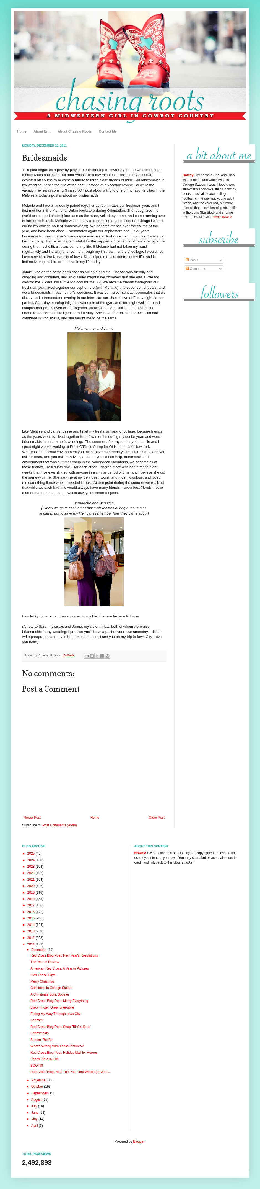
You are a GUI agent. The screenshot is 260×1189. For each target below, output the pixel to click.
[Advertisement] (210, 390)
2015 (31, 918)
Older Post (157, 818)
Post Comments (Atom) (59, 825)
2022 (31, 873)
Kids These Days (43, 975)
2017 (31, 905)
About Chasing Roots (75, 131)
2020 (31, 886)
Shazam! (36, 1020)
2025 (31, 853)
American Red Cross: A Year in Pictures (59, 968)
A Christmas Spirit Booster (49, 994)
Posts (192, 260)
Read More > (222, 217)
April (35, 1126)
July (34, 1106)
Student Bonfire (41, 1040)
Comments (196, 269)
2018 (31, 899)
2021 (31, 880)
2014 (31, 925)
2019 (31, 893)
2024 (31, 860)
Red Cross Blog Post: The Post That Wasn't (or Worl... (70, 1072)
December (39, 950)
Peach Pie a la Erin (44, 1059)
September (39, 1093)
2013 (31, 931)
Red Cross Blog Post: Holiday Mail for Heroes (64, 1052)
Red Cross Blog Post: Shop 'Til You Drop (60, 1027)
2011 (31, 944)
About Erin (41, 131)
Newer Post (32, 818)
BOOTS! (36, 1065)
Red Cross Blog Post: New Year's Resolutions (64, 955)
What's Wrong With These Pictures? (57, 1046)
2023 (31, 867)
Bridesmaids (39, 1033)
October (37, 1087)
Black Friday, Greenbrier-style (52, 1007)
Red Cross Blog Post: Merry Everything (59, 1001)
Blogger (138, 1141)
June (35, 1113)
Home (21, 131)
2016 (31, 912)
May (34, 1119)
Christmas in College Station (51, 988)
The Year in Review (44, 962)
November (39, 1080)
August (37, 1100)
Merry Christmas (42, 981)
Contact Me (108, 131)
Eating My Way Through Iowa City (55, 1014)
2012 (31, 938)
